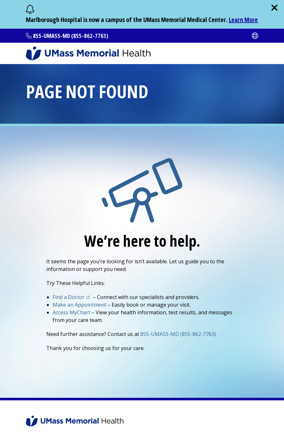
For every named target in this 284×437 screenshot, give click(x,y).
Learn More (243, 19)
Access (71, 312)
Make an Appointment (79, 304)
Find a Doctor (69, 297)
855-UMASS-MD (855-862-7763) (70, 36)
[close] (274, 7)
